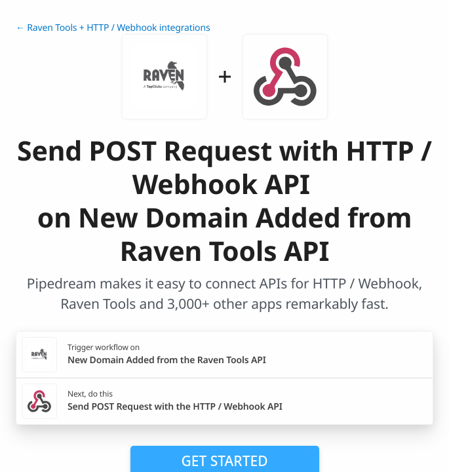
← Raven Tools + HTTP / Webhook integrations (113, 28)
